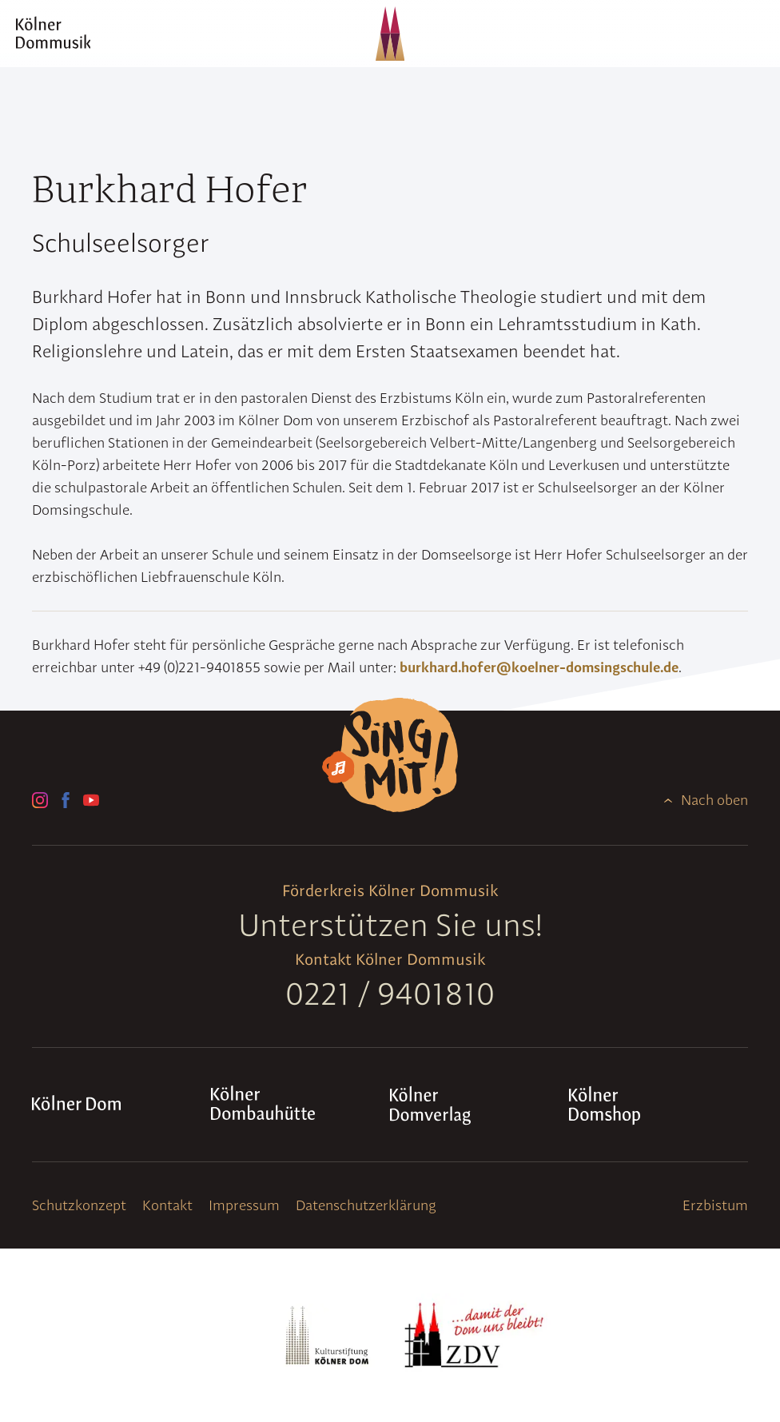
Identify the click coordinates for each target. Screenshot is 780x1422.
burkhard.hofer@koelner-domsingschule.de (539, 667)
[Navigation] (751, 33)
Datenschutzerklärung (366, 1205)
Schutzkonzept (79, 1205)
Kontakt (167, 1205)
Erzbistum (715, 1205)
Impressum (244, 1205)
